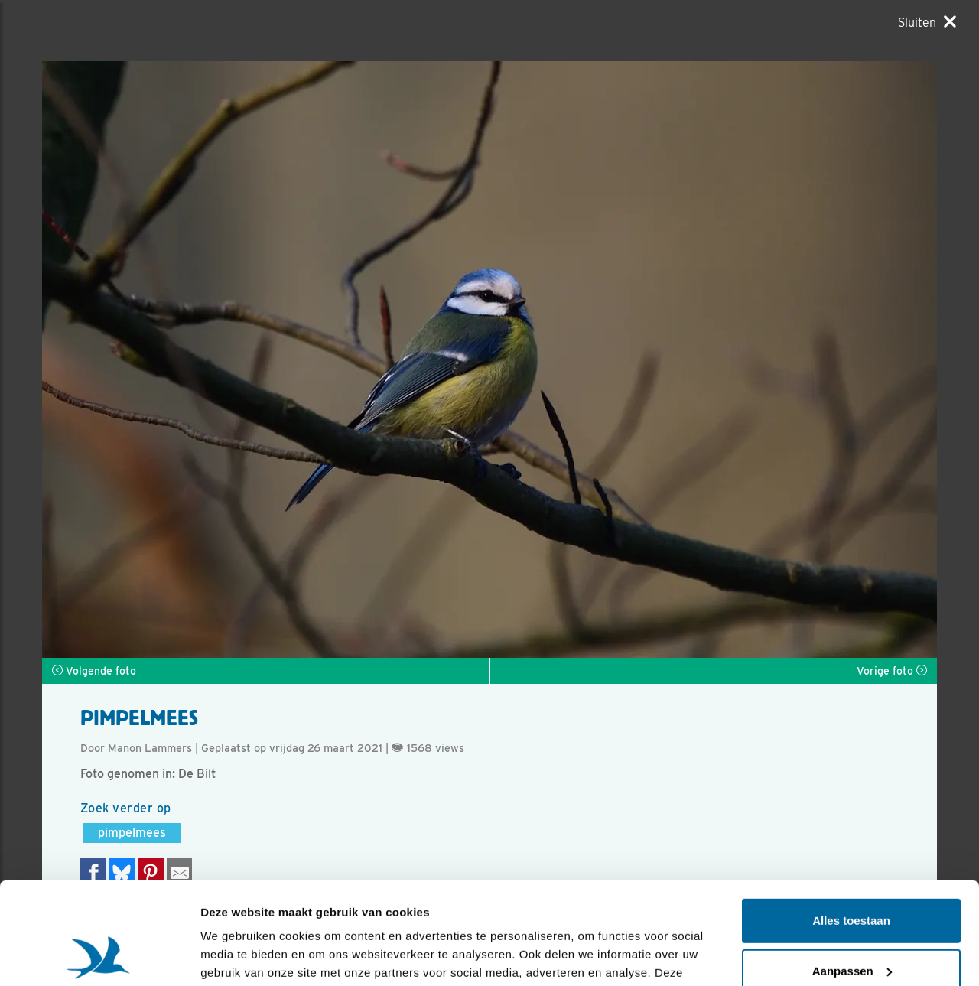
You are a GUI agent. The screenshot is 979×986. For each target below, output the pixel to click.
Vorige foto (892, 671)
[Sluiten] (927, 22)
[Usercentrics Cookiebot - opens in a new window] (99, 956)
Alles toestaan (851, 824)
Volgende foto (94, 671)
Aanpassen (852, 874)
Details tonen (236, 955)
